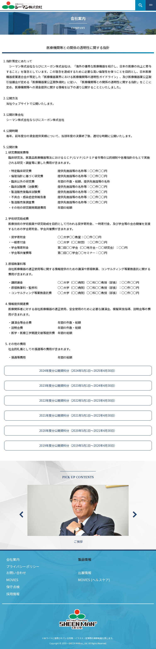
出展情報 (84, 572)
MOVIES (12, 579)
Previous (21, 514)
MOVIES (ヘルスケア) (94, 579)
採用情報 (13, 593)
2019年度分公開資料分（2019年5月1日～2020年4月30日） (78, 445)
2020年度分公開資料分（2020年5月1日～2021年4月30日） (78, 430)
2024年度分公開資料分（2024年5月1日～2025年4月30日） (78, 370)
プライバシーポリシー (22, 566)
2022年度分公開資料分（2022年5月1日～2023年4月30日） (78, 400)
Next (135, 514)
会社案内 (13, 559)
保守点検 (13, 586)
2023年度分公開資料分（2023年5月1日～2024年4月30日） (78, 385)
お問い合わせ (16, 572)
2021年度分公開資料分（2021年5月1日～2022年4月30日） (78, 415)
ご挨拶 (78, 514)
